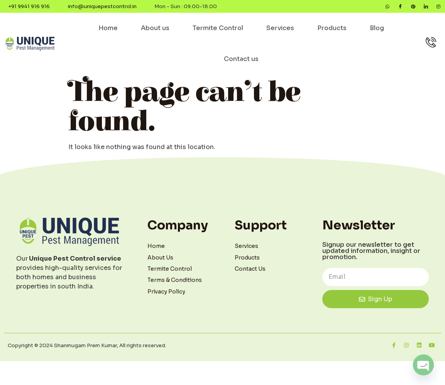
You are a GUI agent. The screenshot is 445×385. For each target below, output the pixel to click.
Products (332, 30)
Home (108, 30)
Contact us (241, 61)
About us (155, 30)
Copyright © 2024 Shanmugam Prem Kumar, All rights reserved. (87, 347)
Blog (377, 30)
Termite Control (218, 30)
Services (280, 30)
